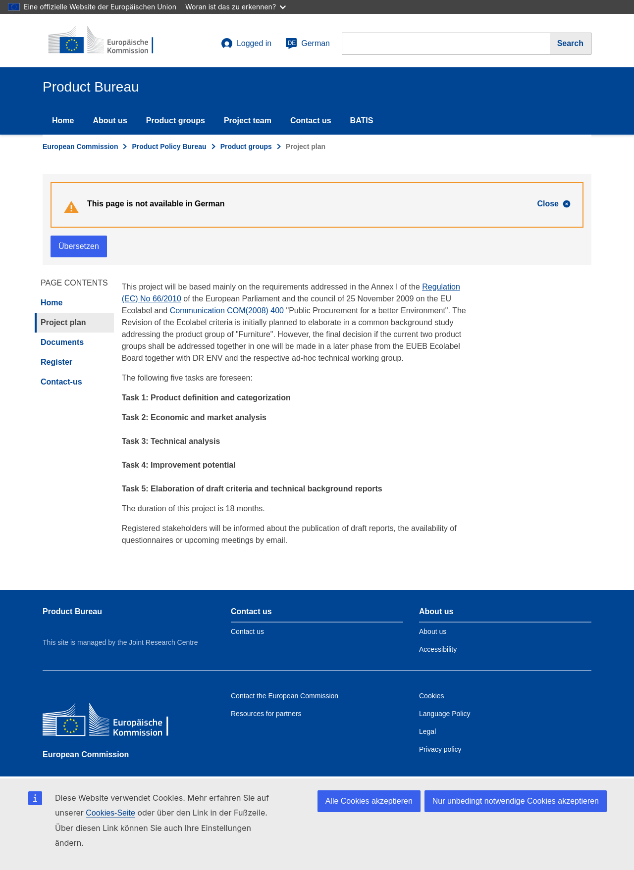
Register (56, 362)
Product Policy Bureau (169, 146)
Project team (247, 120)
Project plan (63, 322)
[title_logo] (102, 40)
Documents (62, 342)
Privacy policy (440, 749)
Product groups (175, 120)
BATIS (361, 120)
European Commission (80, 146)
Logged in (246, 43)
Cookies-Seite (110, 813)
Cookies (431, 696)
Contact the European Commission (284, 696)
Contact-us (61, 382)
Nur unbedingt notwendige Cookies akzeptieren (515, 801)
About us (110, 120)
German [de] (307, 43)
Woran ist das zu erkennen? (235, 6)
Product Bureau (72, 611)
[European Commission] (114, 722)
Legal (427, 731)
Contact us (310, 120)
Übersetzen (78, 246)
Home (63, 120)
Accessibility (438, 649)
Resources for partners (266, 714)
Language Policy (445, 714)
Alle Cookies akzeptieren (369, 801)
